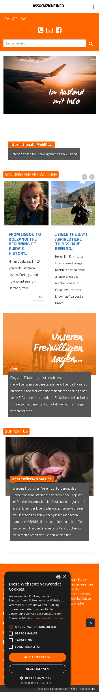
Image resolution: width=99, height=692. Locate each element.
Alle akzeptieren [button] (37, 657)
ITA (6, 18)
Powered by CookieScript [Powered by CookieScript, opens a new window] (37, 682)
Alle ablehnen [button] (37, 669)
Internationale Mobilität (31, 144)
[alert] (37, 630)
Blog (13, 368)
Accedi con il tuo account (52, 688)
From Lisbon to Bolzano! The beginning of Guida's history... (25, 244)
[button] (37, 678)
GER (15, 18)
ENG (23, 18)
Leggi (38, 297)
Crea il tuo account (83, 688)
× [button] (64, 576)
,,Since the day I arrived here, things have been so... (71, 241)
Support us (16, 431)
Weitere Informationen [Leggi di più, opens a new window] (50, 618)
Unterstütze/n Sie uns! (32, 479)
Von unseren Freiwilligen (31, 174)
